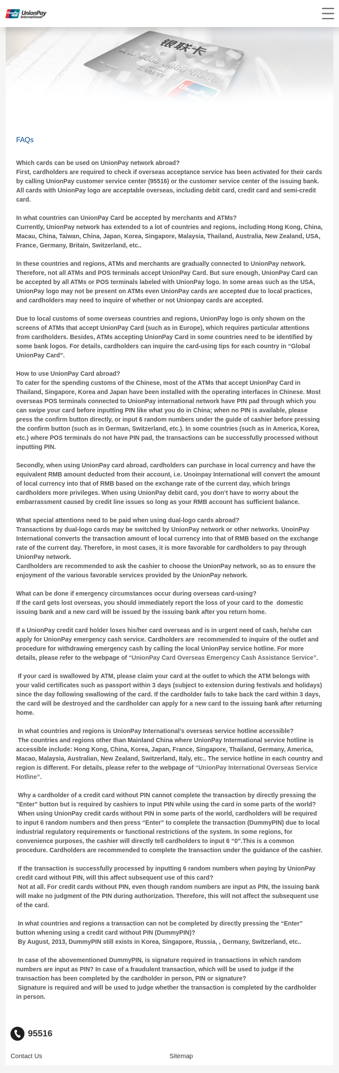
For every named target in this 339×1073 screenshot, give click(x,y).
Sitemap (181, 1055)
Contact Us (26, 1055)
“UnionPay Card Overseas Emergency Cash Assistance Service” (223, 657)
